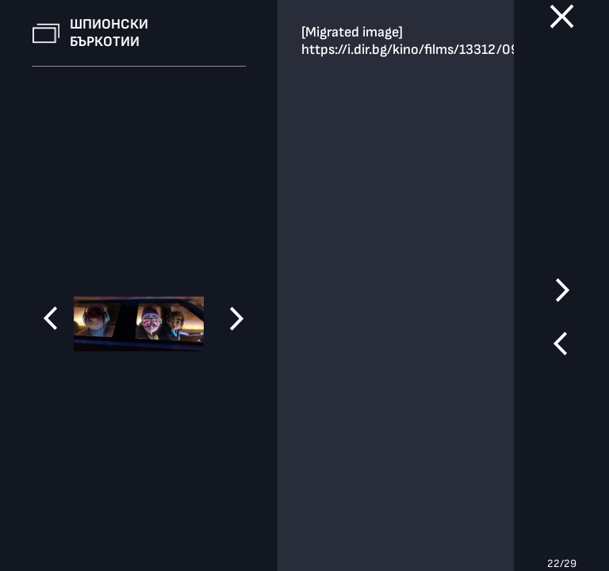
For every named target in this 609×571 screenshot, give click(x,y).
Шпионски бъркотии (109, 33)
